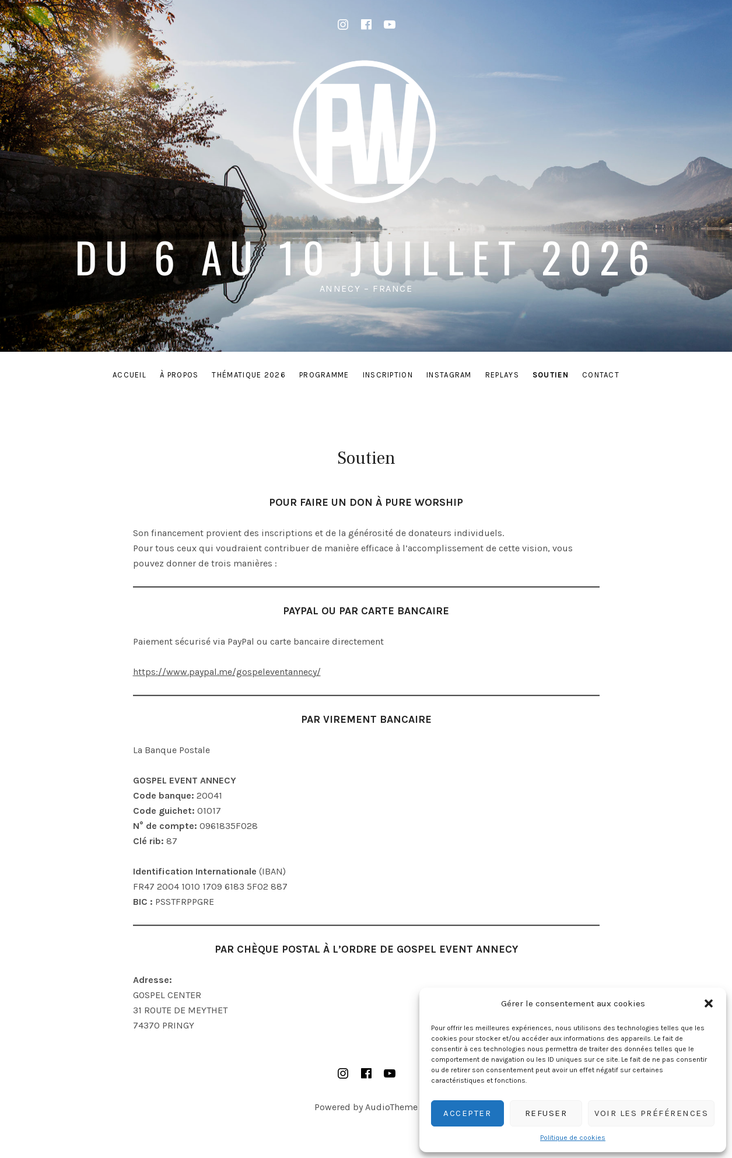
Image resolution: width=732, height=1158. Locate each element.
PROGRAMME (324, 374)
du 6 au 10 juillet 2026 (366, 256)
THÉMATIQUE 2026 (249, 374)
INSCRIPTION (388, 374)
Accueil (129, 374)
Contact (600, 374)
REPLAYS (502, 374)
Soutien (551, 374)
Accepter (467, 1113)
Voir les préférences (651, 1113)
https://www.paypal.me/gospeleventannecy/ (227, 671)
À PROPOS (179, 374)
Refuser (546, 1113)
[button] (709, 1003)
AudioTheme (391, 1106)
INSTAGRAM (449, 374)
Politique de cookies (572, 1137)
